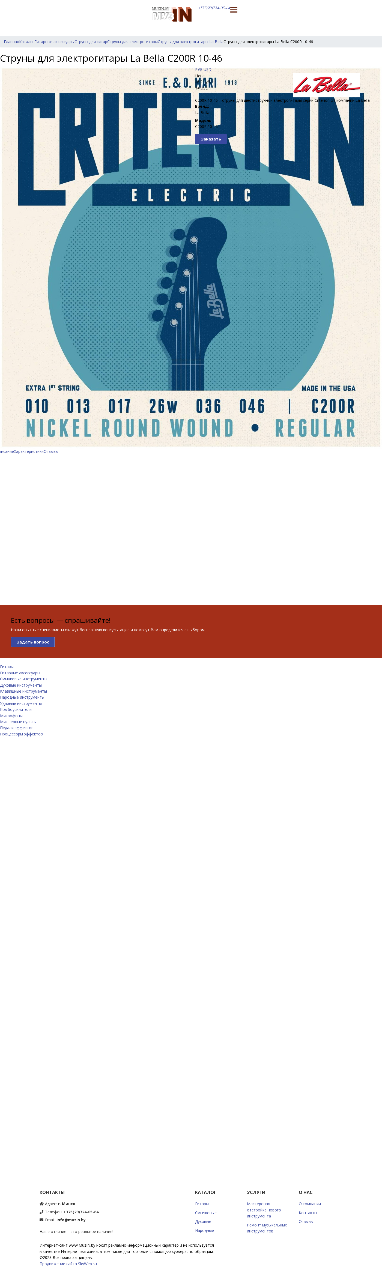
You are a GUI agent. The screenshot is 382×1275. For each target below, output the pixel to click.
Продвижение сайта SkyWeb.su (68, 1263)
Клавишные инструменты (23, 691)
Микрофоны (11, 715)
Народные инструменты (22, 697)
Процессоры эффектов (21, 734)
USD (207, 69)
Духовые (203, 1221)
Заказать (211, 139)
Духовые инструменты (21, 685)
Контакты (308, 1212)
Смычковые (206, 1212)
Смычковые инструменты (23, 678)
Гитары (7, 666)
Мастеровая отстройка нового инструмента (264, 1210)
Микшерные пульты (18, 721)
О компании (310, 1203)
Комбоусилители (16, 709)
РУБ (198, 69)
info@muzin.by (71, 1219)
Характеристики (29, 451)
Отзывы (51, 451)
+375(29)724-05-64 (214, 7)
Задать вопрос (33, 642)
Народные (204, 1230)
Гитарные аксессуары (20, 672)
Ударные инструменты (21, 703)
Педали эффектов (17, 727)
